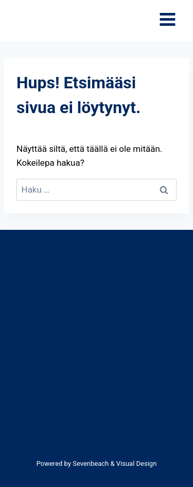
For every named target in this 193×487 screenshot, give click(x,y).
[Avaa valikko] (167, 21)
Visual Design (136, 463)
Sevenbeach (91, 463)
